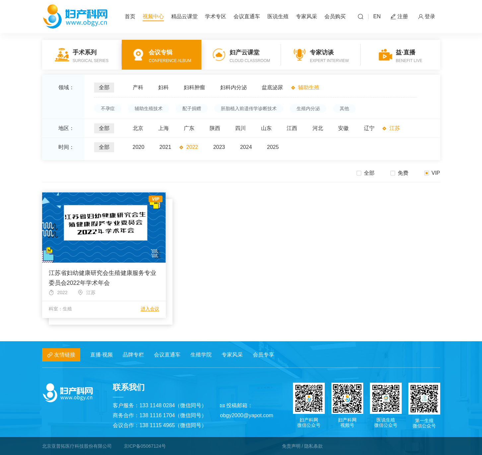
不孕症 (108, 108)
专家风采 (306, 16)
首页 (130, 16)
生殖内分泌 (308, 108)
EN (376, 16)
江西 (292, 128)
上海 (163, 128)
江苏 (394, 128)
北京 (138, 128)
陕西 (215, 128)
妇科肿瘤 (194, 87)
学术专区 (215, 16)
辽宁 (369, 128)
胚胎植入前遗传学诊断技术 (249, 108)
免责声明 (291, 446)
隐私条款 (313, 446)
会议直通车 (247, 16)
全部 (104, 87)
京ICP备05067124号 (145, 446)
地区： (66, 128)
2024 (246, 147)
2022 (192, 147)
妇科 (163, 87)
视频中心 (153, 16)
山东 (266, 128)
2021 (166, 147)
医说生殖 (278, 16)
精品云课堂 (184, 16)
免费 (399, 173)
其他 (344, 108)
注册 (399, 17)
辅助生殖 (308, 87)
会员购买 (335, 16)
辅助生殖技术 (149, 108)
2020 (139, 147)
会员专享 (263, 355)
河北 (317, 128)
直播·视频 (101, 355)
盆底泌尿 (272, 87)
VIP (432, 173)
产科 (138, 87)
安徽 (343, 128)
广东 (189, 128)
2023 (219, 147)
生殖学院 (201, 355)
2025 (273, 147)
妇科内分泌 (233, 87)
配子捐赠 (191, 108)
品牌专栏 (133, 355)
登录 (426, 17)
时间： (66, 147)
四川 (240, 128)
